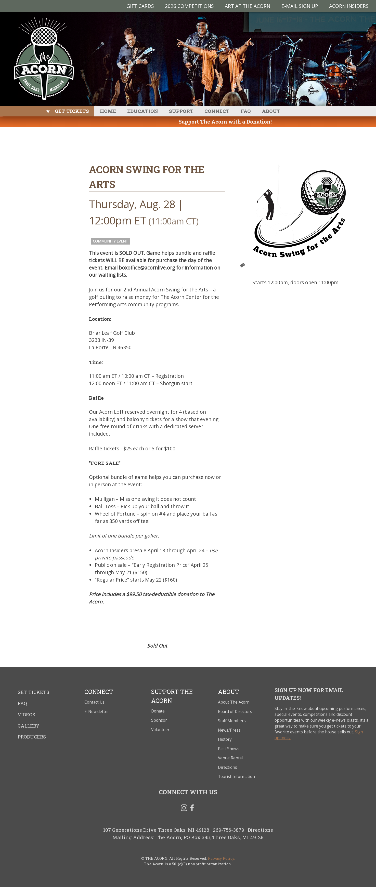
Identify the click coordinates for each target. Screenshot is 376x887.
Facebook (192, 808)
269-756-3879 (228, 830)
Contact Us (94, 702)
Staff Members (232, 720)
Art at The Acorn (247, 6)
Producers (32, 737)
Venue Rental (230, 758)
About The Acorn (234, 702)
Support (181, 111)
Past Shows (228, 748)
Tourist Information (236, 776)
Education (142, 111)
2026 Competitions (189, 6)
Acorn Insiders (349, 6)
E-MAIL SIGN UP (299, 6)
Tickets (242, 265)
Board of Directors (235, 711)
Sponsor (159, 720)
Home (108, 111)
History (225, 739)
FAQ (246, 111)
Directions (227, 767)
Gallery (29, 726)
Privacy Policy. (221, 858)
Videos (26, 714)
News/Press (229, 730)
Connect (216, 111)
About (271, 111)
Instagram (184, 808)
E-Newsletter (96, 711)
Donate (158, 711)
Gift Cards (140, 6)
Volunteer (160, 729)
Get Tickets (72, 111)
